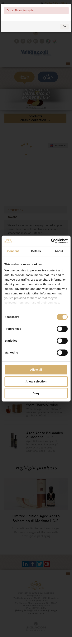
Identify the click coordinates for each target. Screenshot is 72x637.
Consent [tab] (13, 251)
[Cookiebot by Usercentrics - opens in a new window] (51, 240)
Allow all (36, 369)
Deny (36, 393)
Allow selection (36, 381)
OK (64, 26)
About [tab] (59, 251)
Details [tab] (36, 251)
